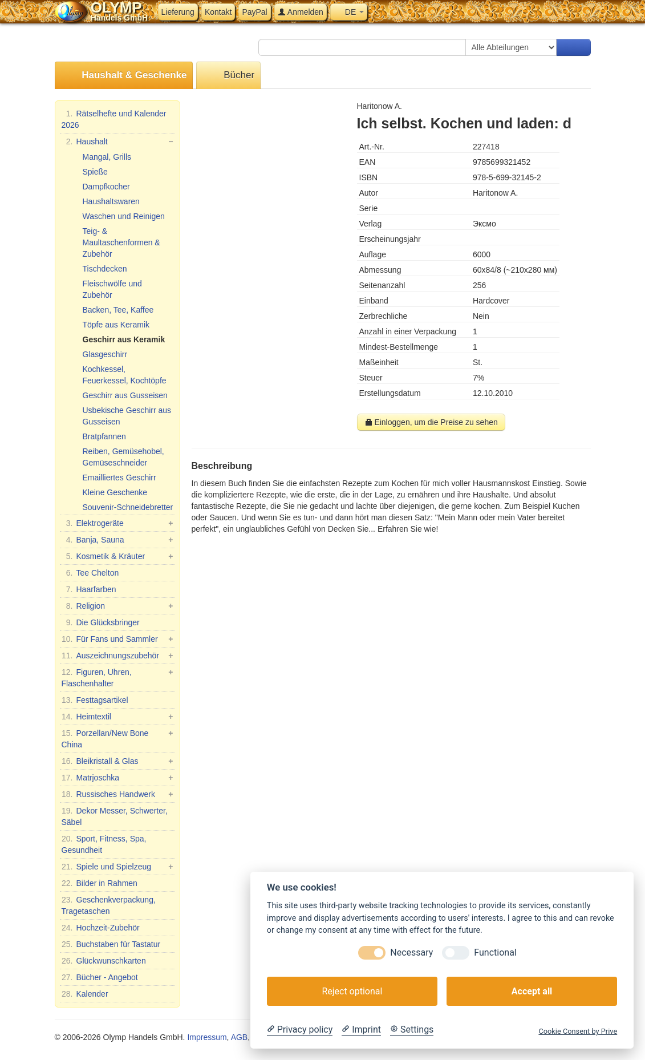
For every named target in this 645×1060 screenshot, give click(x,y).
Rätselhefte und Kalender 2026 (114, 119)
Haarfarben (89, 589)
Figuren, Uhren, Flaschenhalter (117, 677)
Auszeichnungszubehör (117, 655)
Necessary (411, 952)
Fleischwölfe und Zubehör (112, 289)
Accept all (532, 991)
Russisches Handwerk (117, 794)
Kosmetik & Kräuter (117, 556)
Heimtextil (117, 716)
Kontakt (218, 12)
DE (349, 12)
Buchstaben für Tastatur (111, 944)
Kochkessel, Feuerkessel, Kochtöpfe (125, 375)
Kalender (85, 994)
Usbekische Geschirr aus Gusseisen (127, 416)
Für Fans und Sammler (117, 639)
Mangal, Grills (107, 156)
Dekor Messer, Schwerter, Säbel (115, 816)
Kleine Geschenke (115, 492)
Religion (117, 606)
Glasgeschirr (105, 354)
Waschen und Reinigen (124, 216)
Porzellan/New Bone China (117, 738)
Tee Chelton (90, 572)
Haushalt (117, 141)
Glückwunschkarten (104, 960)
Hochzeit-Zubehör (101, 927)
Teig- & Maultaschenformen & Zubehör (121, 242)
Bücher (228, 75)
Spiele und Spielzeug (117, 866)
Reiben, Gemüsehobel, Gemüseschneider (123, 457)
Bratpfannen (104, 436)
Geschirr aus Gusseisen (125, 395)
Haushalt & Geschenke (124, 75)
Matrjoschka (117, 777)
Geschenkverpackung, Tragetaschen (109, 905)
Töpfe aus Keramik (116, 324)
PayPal (254, 12)
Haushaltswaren (111, 201)
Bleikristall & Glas (117, 761)
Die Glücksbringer (101, 622)
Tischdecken (105, 268)
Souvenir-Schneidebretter (128, 507)
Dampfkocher (106, 186)
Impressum (206, 1037)
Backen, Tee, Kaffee (118, 309)
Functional (495, 952)
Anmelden (300, 12)
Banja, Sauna (117, 539)
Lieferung (177, 12)
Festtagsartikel (95, 700)
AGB (239, 1037)
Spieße (95, 171)
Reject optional (352, 991)
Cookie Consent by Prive (577, 1031)
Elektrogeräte (117, 523)
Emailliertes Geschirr (119, 477)
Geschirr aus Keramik (124, 339)
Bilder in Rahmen (99, 883)
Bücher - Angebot (100, 977)
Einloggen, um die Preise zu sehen (431, 422)
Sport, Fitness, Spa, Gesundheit (104, 844)
